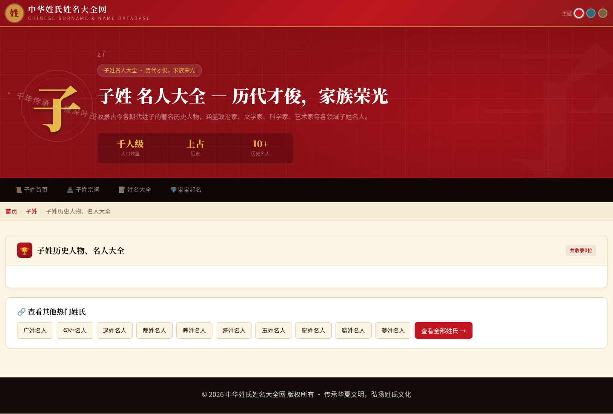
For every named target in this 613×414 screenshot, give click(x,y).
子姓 (31, 211)
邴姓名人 (158, 330)
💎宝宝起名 (189, 189)
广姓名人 (35, 330)
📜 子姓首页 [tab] (32, 189)
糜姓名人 (364, 330)
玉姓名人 (281, 330)
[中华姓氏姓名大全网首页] (281, 13)
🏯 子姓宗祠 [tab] (84, 189)
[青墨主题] (591, 13)
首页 (11, 211)
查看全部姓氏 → (456, 330)
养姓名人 (200, 330)
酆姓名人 (323, 330)
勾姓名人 (76, 330)
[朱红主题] (579, 13)
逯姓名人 (118, 330)
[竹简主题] (602, 13)
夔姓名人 (405, 330)
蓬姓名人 (241, 330)
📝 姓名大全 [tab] (137, 189)
